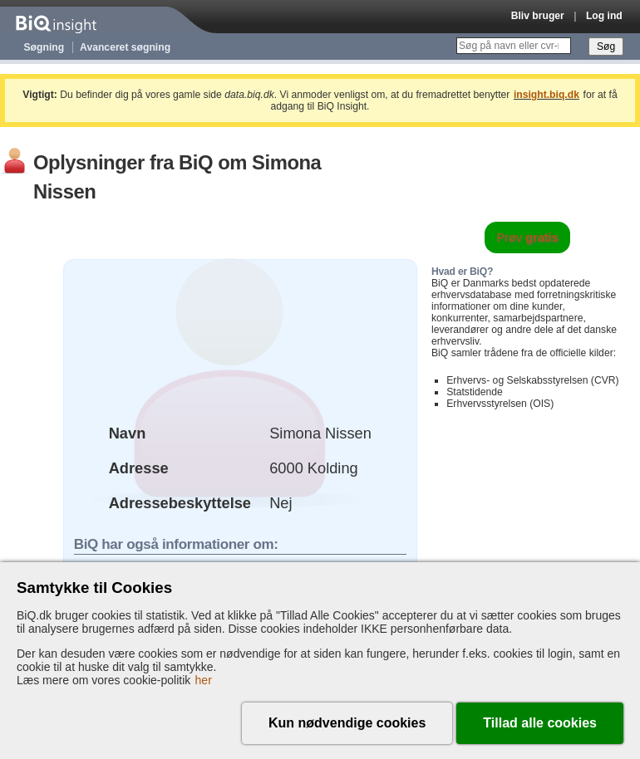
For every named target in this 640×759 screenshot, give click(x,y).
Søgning (44, 47)
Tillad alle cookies (540, 723)
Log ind (604, 16)
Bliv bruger (537, 16)
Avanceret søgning (125, 47)
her (203, 680)
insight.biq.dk (546, 94)
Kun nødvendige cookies (347, 723)
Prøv (527, 237)
